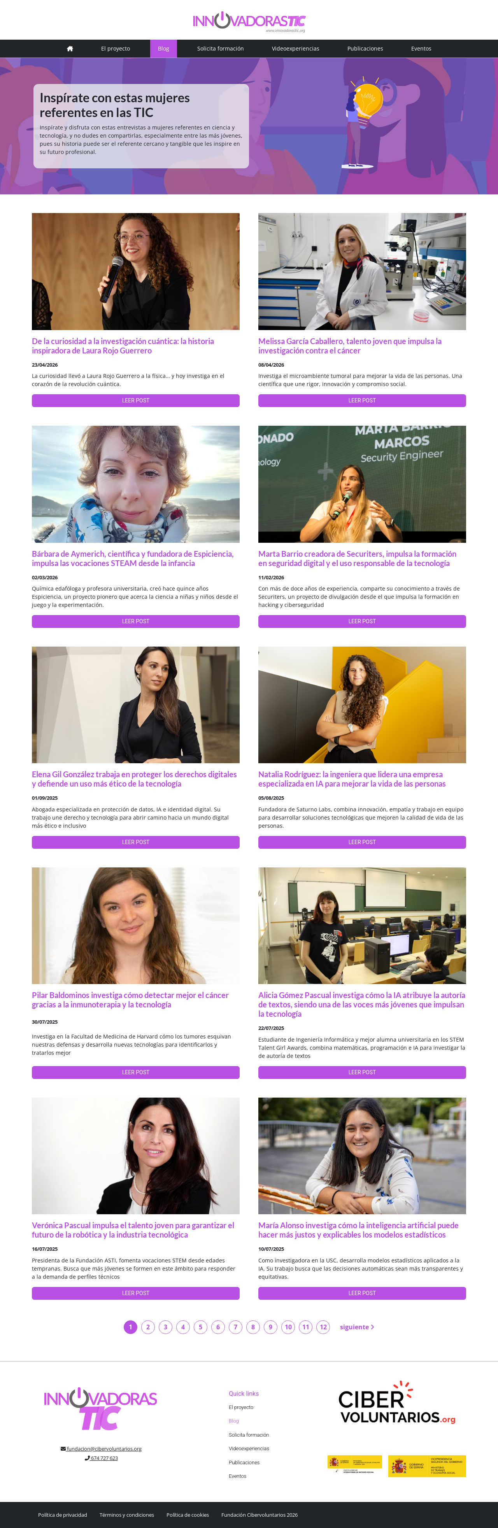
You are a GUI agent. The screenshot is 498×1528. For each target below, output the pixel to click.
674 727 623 (101, 1458)
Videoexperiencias (295, 48)
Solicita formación (220, 48)
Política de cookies (188, 1514)
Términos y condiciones (127, 1514)
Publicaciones (365, 48)
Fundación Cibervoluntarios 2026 (259, 1514)
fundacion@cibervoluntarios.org (101, 1448)
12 (323, 1327)
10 (288, 1327)
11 (305, 1327)
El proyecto (115, 48)
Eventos (421, 48)
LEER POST (136, 400)
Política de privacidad (62, 1514)
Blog (163, 48)
